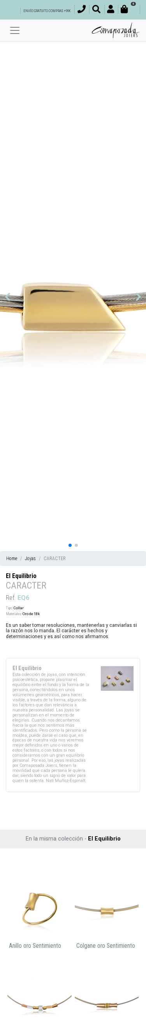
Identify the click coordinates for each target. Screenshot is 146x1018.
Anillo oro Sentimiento (35, 945)
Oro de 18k (31, 614)
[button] (8, 296)
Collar (19, 608)
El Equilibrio (21, 576)
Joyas (30, 558)
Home (11, 558)
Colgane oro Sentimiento (105, 945)
